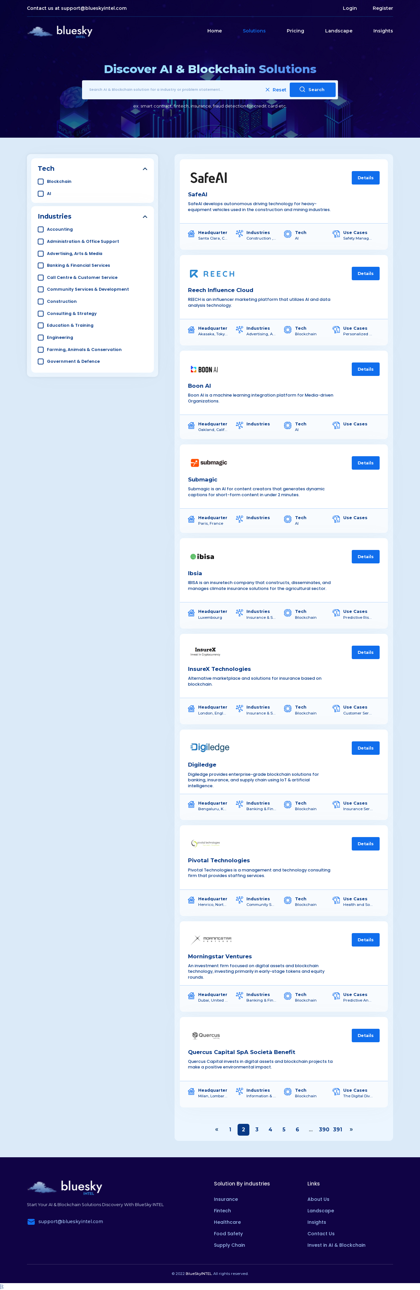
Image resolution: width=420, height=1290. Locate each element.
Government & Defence (73, 361)
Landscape (338, 31)
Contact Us (321, 1233)
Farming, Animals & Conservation (84, 349)
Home (214, 31)
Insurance (226, 1199)
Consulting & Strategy (72, 313)
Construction (62, 301)
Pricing (295, 31)
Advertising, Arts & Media (74, 253)
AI (49, 193)
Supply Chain (229, 1245)
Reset (276, 90)
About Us (318, 1199)
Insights (383, 31)
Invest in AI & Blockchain (336, 1245)
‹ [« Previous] (216, 1130)
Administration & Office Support (83, 241)
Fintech (222, 1210)
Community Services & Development (88, 289)
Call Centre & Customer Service (82, 277)
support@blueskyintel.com (94, 8)
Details (366, 177)
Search (312, 89)
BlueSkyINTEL (199, 1273)
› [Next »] (351, 1130)
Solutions (254, 31)
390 (324, 1129)
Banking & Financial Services (78, 265)
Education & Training (70, 325)
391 (337, 1129)
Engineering (60, 337)
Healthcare (227, 1222)
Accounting (60, 229)
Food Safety (228, 1233)
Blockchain (59, 181)
